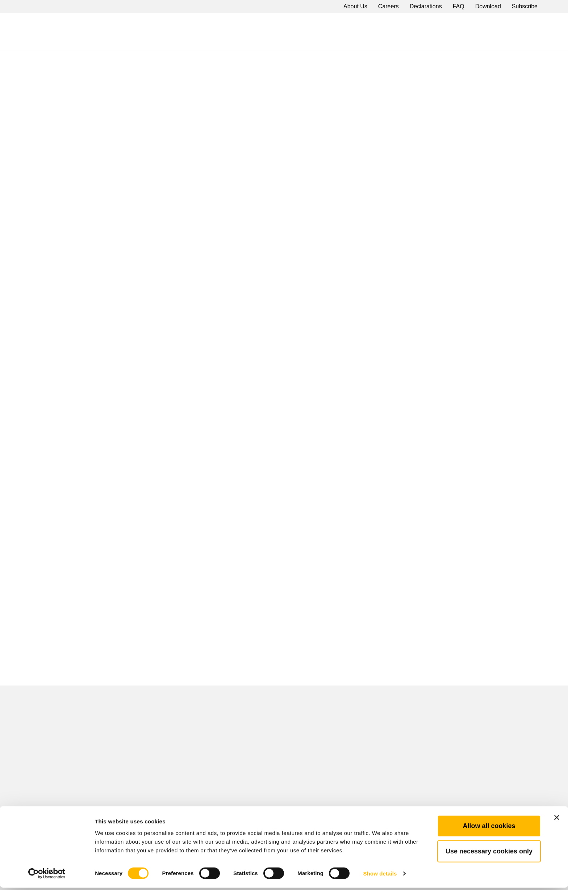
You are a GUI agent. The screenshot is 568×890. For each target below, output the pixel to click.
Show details (380, 876)
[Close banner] (556, 819)
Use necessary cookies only (489, 853)
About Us (355, 6)
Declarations (426, 6)
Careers (388, 6)
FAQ (458, 6)
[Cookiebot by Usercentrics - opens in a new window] (47, 875)
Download (488, 6)
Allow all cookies (489, 828)
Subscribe (525, 6)
